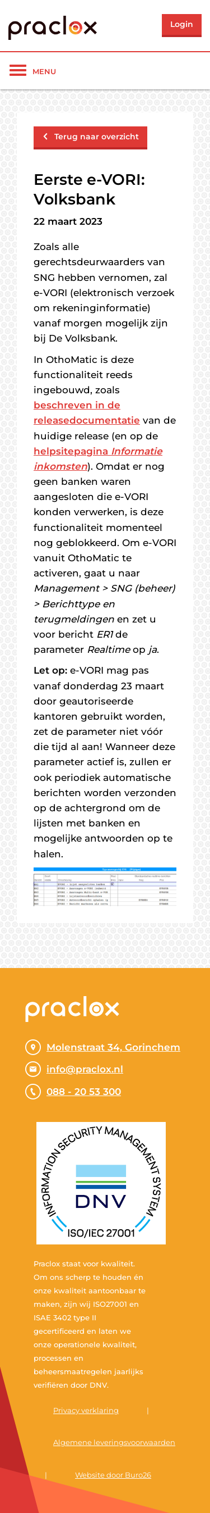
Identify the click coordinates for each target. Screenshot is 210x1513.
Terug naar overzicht (90, 136)
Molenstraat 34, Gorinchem (102, 1047)
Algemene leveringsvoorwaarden (114, 1442)
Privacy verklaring (86, 1410)
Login (181, 24)
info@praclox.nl (74, 1069)
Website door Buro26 (113, 1474)
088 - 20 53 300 (73, 1091)
